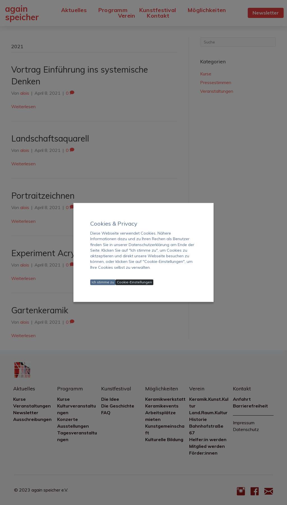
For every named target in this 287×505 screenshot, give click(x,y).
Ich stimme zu (103, 282)
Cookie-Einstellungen (134, 282)
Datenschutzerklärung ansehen (119, 274)
